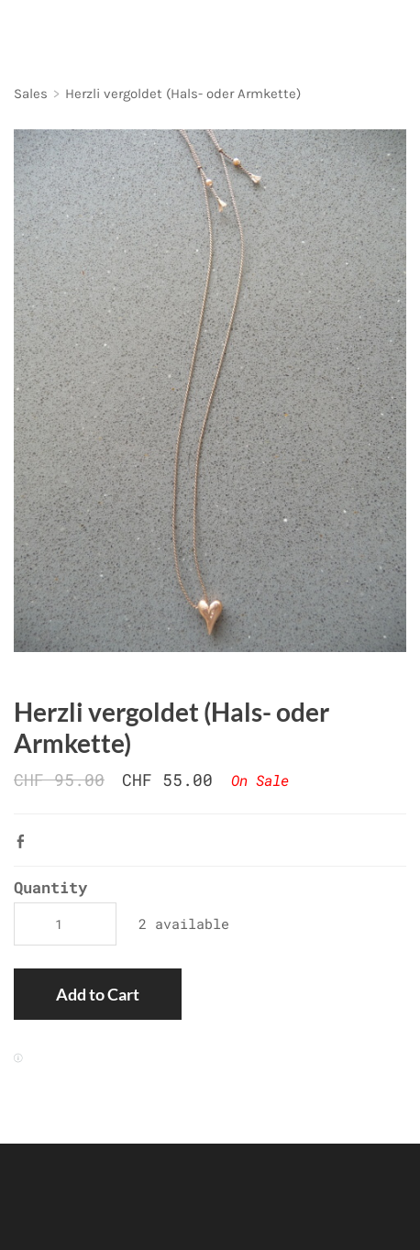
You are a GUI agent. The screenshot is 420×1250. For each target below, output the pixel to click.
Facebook (25, 841)
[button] (98, 994)
